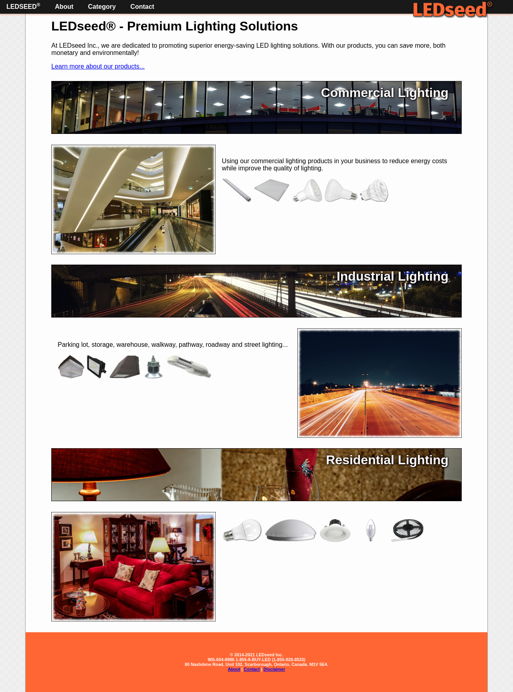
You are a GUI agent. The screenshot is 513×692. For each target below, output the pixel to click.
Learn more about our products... (98, 66)
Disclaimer (274, 669)
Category (102, 6)
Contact (142, 6)
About (64, 6)
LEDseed (23, 6)
